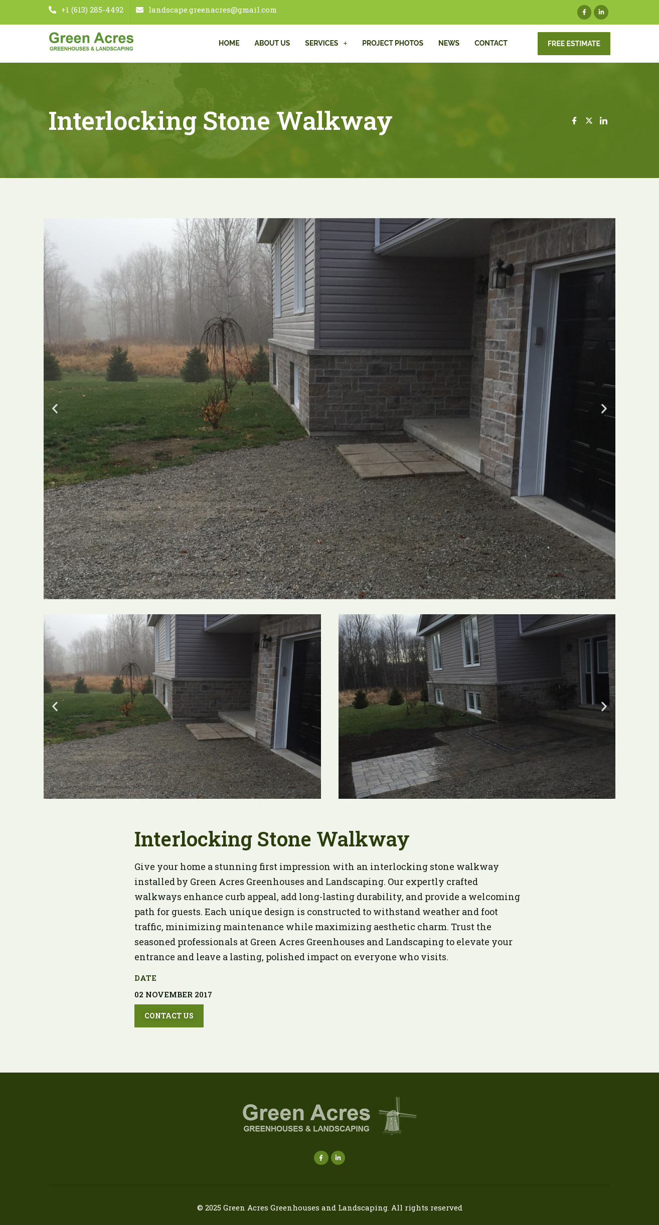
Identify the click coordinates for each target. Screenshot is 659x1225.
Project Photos (392, 43)
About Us (272, 43)
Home (229, 43)
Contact (491, 43)
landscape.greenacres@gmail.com (206, 10)
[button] (55, 408)
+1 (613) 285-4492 (86, 10)
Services (326, 43)
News (448, 43)
